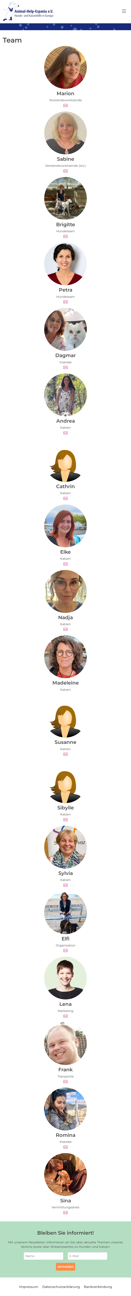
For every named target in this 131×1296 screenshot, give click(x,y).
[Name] (43, 1256)
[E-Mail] (87, 1256)
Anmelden (65, 1266)
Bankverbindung (98, 1287)
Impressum (28, 1287)
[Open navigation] (124, 11)
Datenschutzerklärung (61, 1287)
